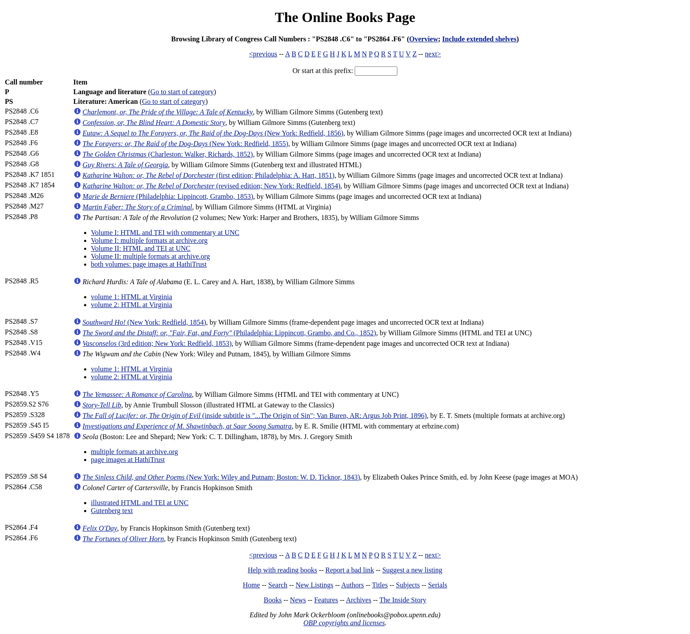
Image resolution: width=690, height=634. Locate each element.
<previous (263, 54)
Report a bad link (349, 570)
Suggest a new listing (412, 570)
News (298, 600)
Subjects (408, 585)
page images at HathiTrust (128, 459)
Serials (438, 585)
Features (326, 600)
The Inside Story (402, 600)
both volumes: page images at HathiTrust (149, 264)
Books (273, 600)
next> (433, 54)
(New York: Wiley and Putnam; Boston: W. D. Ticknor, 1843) (221, 477)
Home (251, 585)
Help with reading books (282, 570)
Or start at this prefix (322, 70)
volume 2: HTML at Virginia (131, 304)
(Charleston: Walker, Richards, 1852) (168, 154)
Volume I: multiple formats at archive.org (149, 240)
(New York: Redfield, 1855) (186, 143)
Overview (423, 39)
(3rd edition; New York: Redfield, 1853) (157, 343)
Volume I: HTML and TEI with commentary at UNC (165, 232)
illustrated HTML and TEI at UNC (140, 502)
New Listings (315, 585)
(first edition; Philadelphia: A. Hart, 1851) (209, 175)
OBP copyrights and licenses (344, 623)
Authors (352, 585)
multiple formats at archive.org (134, 451)
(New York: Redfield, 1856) (213, 133)
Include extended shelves (479, 39)
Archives (358, 600)
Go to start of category (182, 91)
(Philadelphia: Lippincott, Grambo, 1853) (168, 196)
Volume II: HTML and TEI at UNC (141, 248)
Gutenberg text (112, 510)
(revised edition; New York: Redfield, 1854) (212, 186)
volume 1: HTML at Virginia (131, 297)
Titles (380, 585)
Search (278, 585)
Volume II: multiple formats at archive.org (150, 256)
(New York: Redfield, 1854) (144, 322)
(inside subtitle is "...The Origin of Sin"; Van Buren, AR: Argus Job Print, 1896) (255, 415)
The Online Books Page (345, 17)
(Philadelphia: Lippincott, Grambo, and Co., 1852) (229, 333)
